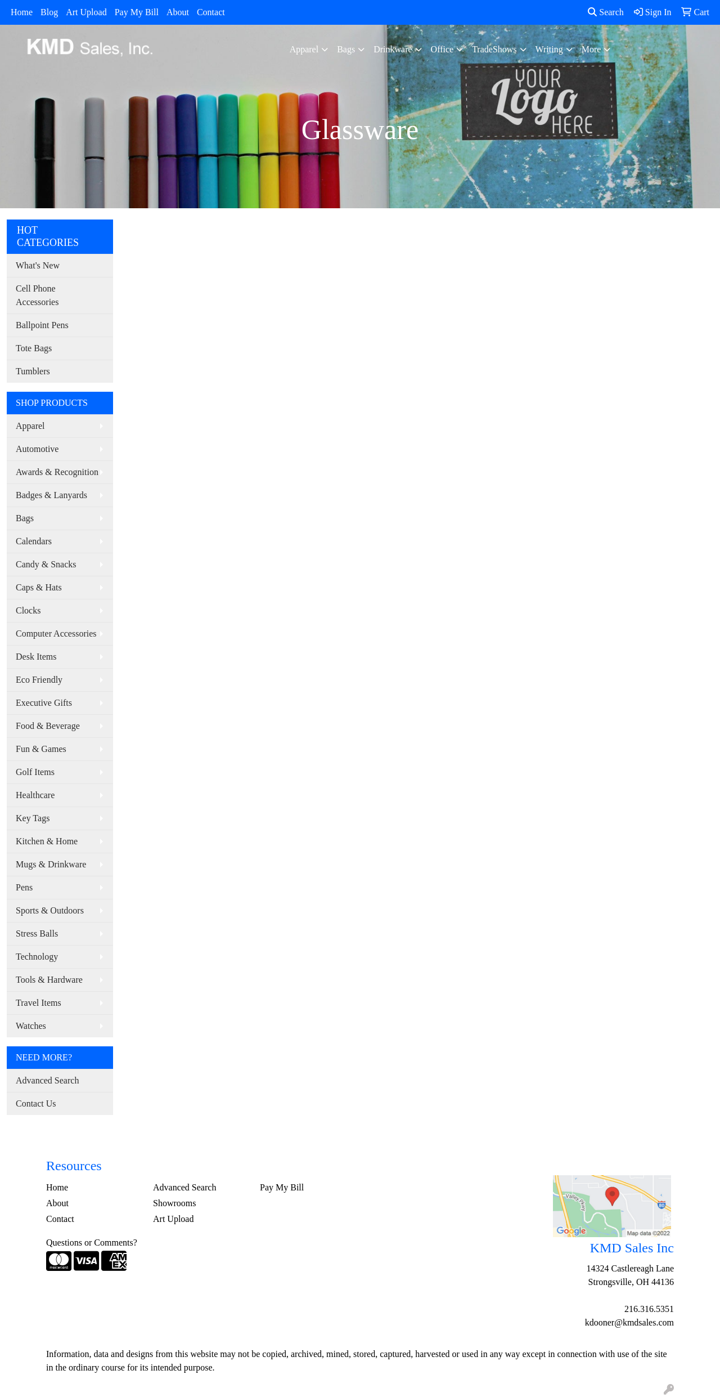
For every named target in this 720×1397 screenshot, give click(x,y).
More (591, 49)
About (177, 12)
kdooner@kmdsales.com (629, 1322)
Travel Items (38, 1003)
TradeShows (494, 49)
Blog (49, 12)
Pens (24, 887)
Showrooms (174, 1203)
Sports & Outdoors (50, 910)
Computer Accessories (56, 633)
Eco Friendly (39, 679)
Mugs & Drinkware (51, 864)
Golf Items (35, 772)
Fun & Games (41, 749)
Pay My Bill (137, 12)
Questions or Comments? (91, 1242)
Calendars (34, 541)
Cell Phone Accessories (37, 295)
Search (606, 12)
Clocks (28, 610)
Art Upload (86, 12)
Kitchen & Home (47, 841)
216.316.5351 (649, 1309)
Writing (549, 49)
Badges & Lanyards (51, 495)
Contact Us (36, 1103)
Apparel (304, 49)
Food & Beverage (48, 726)
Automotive (37, 449)
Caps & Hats (39, 587)
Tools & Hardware (49, 979)
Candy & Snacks (46, 564)
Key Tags (33, 818)
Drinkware (393, 49)
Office (442, 49)
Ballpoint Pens (42, 325)
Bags (346, 49)
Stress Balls (37, 933)
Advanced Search (47, 1080)
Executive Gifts (44, 703)
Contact (211, 12)
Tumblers (33, 371)
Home (22, 12)
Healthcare (35, 795)
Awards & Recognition (57, 472)
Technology (37, 956)
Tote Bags (34, 348)
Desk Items (36, 656)
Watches (31, 1026)
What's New (38, 265)
